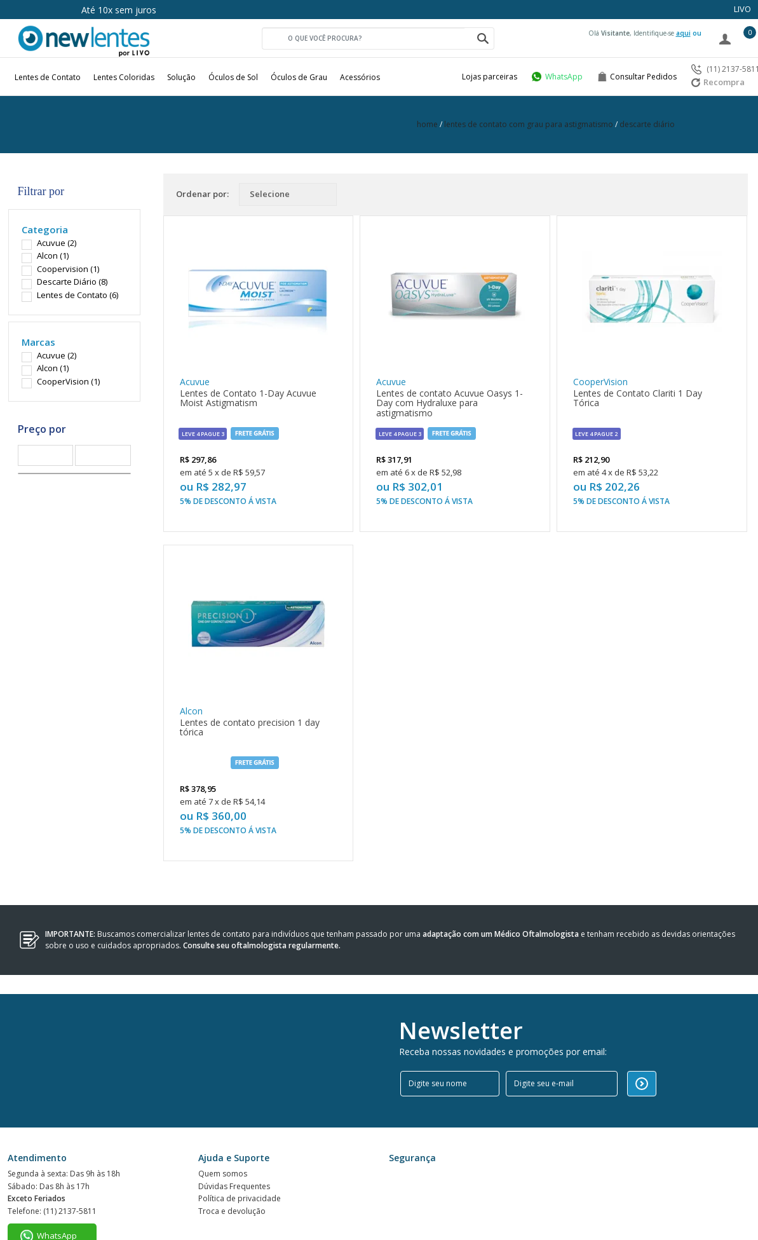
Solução (181, 77)
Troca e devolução (232, 1174)
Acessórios (360, 77)
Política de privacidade (239, 1159)
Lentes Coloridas (123, 77)
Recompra (718, 82)
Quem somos (222, 1129)
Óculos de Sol (233, 77)
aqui (683, 33)
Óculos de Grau (299, 77)
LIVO (742, 9)
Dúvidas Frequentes (234, 1144)
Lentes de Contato (48, 77)
